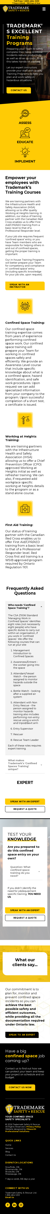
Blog (7, 1152)
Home (8, 1145)
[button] (25, 606)
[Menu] (44, 8)
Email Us (9, 1197)
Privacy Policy (33, 1127)
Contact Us (10, 1155)
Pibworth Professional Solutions (20, 1130)
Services (9, 1148)
